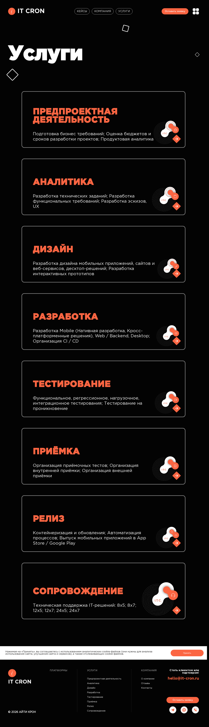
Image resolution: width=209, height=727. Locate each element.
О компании (147, 679)
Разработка (93, 693)
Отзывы (145, 683)
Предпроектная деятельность (104, 679)
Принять (187, 653)
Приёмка (92, 702)
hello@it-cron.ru (183, 678)
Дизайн (91, 688)
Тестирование (95, 697)
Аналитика (93, 683)
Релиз (90, 706)
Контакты (146, 688)
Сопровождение (96, 711)
